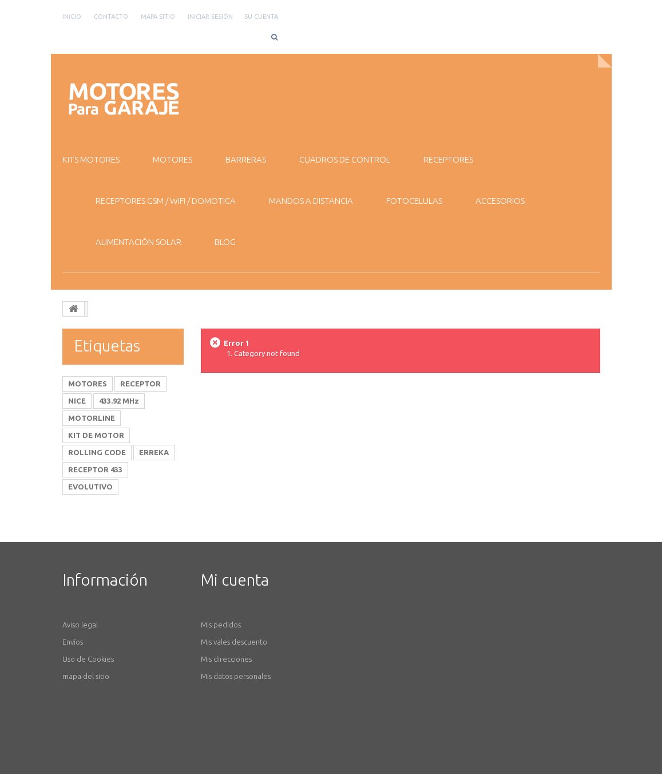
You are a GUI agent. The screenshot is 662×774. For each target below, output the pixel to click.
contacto (111, 16)
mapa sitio (158, 16)
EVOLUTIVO (90, 487)
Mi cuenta (235, 580)
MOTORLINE (91, 418)
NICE (77, 401)
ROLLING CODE (97, 452)
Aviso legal (80, 625)
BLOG (225, 242)
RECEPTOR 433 (95, 469)
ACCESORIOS (500, 201)
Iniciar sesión (210, 16)
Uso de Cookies (88, 659)
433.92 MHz (119, 401)
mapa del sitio (85, 676)
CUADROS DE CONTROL (344, 159)
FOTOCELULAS (414, 201)
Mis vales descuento (234, 642)
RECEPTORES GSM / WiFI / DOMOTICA (166, 201)
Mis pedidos (221, 625)
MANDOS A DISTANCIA (311, 201)
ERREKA (154, 452)
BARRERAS (245, 159)
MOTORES (172, 159)
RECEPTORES (448, 159)
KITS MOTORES (91, 159)
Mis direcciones (226, 659)
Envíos (72, 642)
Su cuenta (261, 16)
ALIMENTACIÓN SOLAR (138, 242)
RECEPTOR (140, 384)
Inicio (71, 16)
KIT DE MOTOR (96, 435)
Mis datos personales (236, 676)
